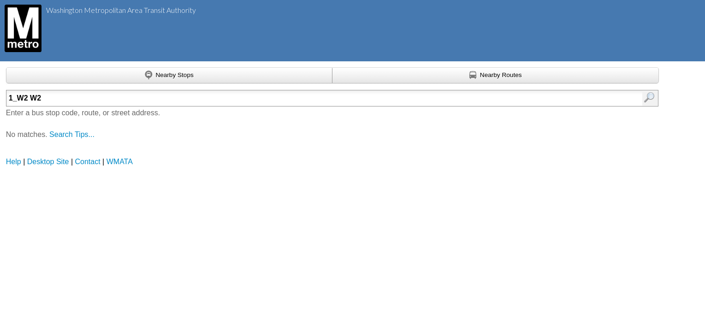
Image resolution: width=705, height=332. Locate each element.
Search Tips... (72, 134)
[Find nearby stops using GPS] (169, 75)
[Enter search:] (285, 98)
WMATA (120, 162)
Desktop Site (48, 162)
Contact (88, 162)
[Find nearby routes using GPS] (495, 75)
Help (13, 162)
